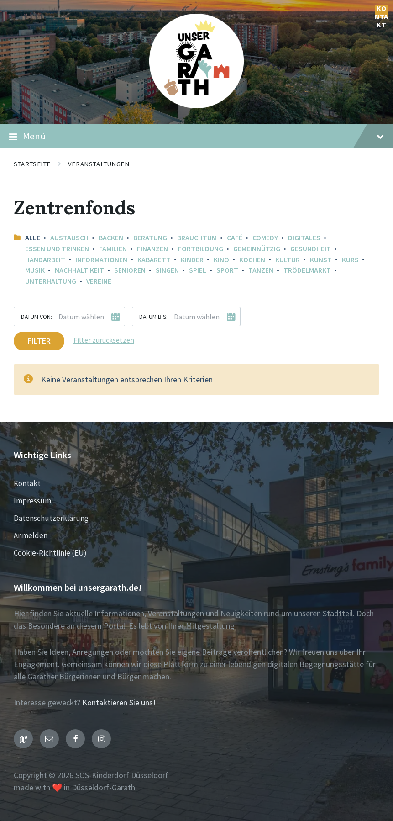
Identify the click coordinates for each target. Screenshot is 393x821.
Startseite (32, 164)
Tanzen (260, 270)
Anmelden (30, 535)
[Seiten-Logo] (196, 105)
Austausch (69, 237)
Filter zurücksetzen (103, 340)
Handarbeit (45, 259)
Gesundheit (310, 248)
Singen (167, 270)
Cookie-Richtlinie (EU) (50, 553)
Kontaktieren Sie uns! (119, 702)
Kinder (192, 259)
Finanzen (152, 248)
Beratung (150, 237)
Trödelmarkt (307, 270)
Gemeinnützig (256, 248)
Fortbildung (200, 248)
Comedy (265, 237)
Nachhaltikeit (79, 270)
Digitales (304, 237)
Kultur (287, 259)
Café (234, 237)
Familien (113, 248)
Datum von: (36, 317)
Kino (221, 259)
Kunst (321, 259)
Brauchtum (197, 237)
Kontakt (381, 11)
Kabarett (154, 259)
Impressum (32, 501)
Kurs (350, 259)
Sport (227, 270)
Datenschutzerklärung (51, 518)
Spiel (197, 270)
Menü (196, 136)
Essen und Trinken (57, 248)
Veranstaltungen (99, 164)
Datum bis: (153, 317)
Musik (35, 270)
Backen (111, 237)
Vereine (98, 281)
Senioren (130, 270)
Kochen (252, 259)
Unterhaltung (50, 281)
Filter (39, 340)
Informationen (101, 259)
